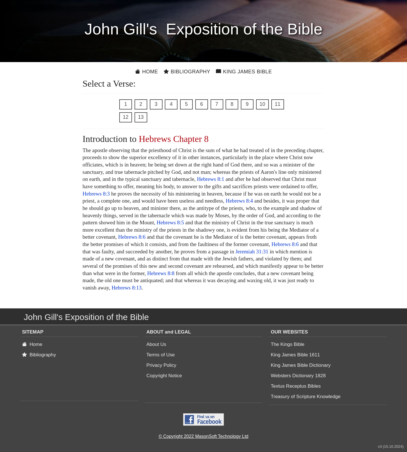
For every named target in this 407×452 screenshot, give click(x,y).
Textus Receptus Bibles (296, 386)
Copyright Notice (164, 375)
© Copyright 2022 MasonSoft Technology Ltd (203, 436)
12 (125, 117)
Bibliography (187, 71)
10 (262, 104)
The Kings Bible (287, 344)
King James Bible (244, 71)
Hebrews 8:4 (239, 201)
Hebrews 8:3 (96, 194)
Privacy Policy (161, 365)
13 (141, 117)
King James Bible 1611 (295, 354)
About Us (156, 344)
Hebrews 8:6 (132, 237)
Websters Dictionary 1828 (298, 375)
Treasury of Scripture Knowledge (306, 396)
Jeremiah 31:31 (252, 251)
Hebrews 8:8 (161, 273)
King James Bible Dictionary (301, 365)
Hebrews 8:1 (210, 179)
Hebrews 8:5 (170, 222)
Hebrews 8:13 (127, 288)
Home (146, 71)
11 (277, 104)
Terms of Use (160, 354)
